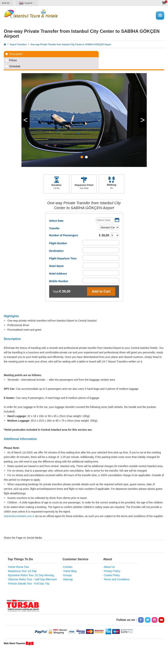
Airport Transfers (18, 44)
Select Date (56, 220)
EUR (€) (5, 3)
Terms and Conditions (116, 579)
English (28, 3)
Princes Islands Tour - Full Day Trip (28, 583)
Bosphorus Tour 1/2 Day (22, 571)
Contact (67, 566)
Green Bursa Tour (18, 566)
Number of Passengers (63, 235)
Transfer (54, 228)
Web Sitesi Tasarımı (14, 643)
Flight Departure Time (63, 258)
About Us (109, 566)
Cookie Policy (112, 575)
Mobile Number (58, 281)
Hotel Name (56, 266)
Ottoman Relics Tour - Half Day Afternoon (32, 579)
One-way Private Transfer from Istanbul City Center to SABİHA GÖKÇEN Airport (70, 44)
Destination (56, 250)
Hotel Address (58, 273)
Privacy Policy (112, 571)
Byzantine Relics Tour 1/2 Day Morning (31, 575)
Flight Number (58, 243)
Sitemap (68, 579)
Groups (67, 575)
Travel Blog (69, 571)
